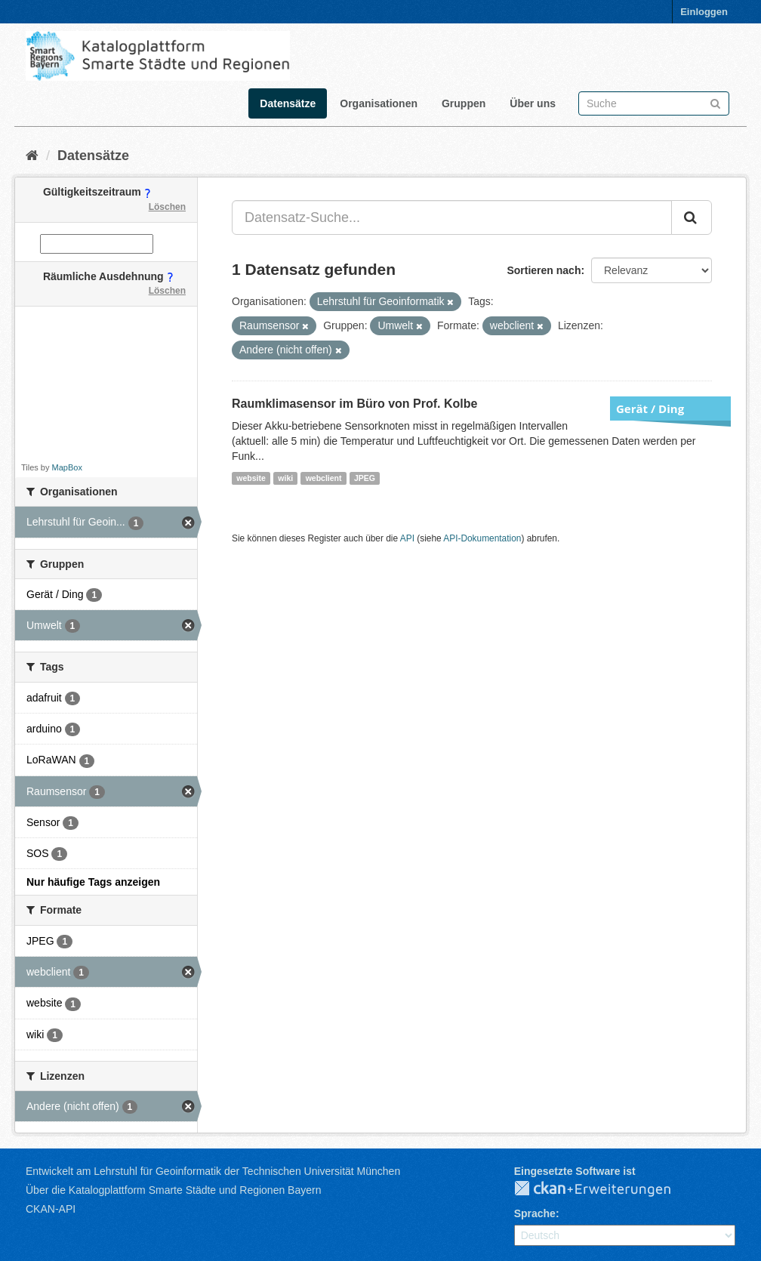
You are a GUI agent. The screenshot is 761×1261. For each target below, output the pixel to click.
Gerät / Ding (650, 408)
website (251, 478)
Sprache (535, 1213)
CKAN (604, 1189)
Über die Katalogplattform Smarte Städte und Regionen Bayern (173, 1190)
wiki (285, 478)
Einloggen (704, 11)
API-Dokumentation (482, 538)
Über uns (533, 103)
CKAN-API (50, 1209)
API (407, 538)
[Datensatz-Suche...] (452, 217)
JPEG (364, 478)
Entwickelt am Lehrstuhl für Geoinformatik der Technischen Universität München (213, 1171)
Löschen (167, 207)
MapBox (67, 467)
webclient (324, 478)
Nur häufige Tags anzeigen (93, 882)
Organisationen (378, 103)
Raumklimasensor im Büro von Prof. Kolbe (354, 403)
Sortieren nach (544, 270)
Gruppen (463, 103)
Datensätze (288, 103)
